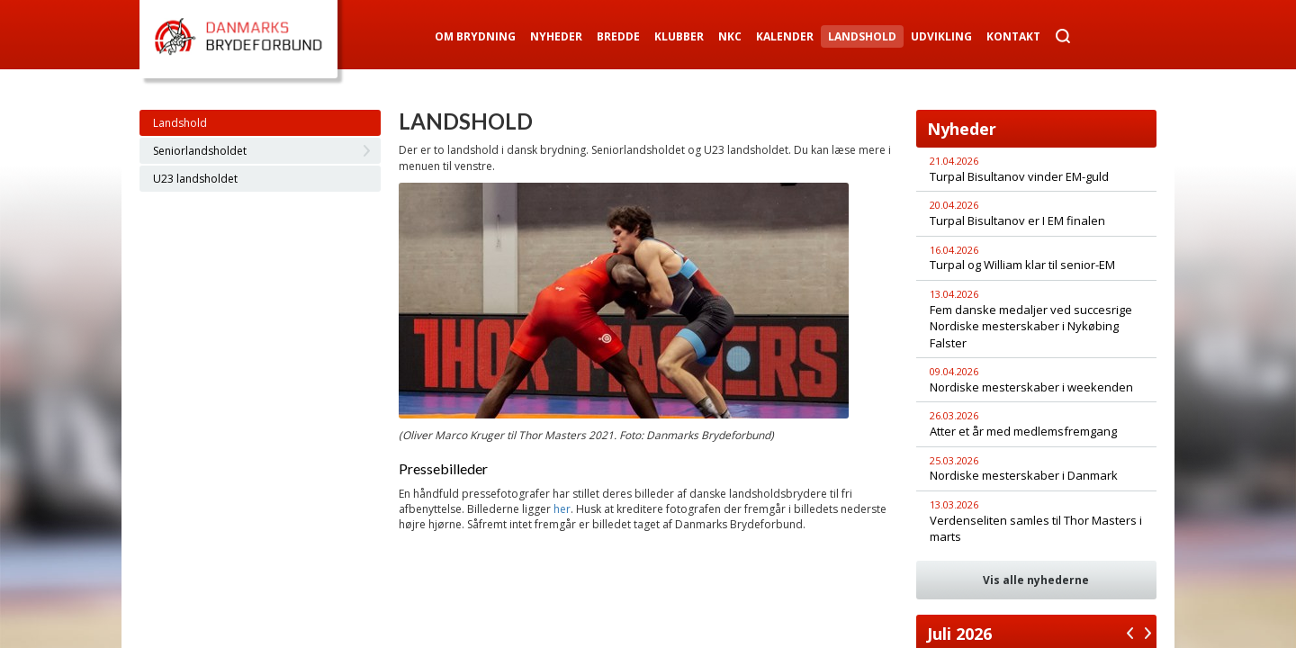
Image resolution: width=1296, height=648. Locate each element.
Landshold (862, 36)
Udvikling (941, 36)
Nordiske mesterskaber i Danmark (1024, 475)
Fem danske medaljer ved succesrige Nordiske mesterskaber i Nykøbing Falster (1031, 326)
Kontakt (1013, 36)
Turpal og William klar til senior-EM (1022, 264)
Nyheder (556, 36)
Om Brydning (475, 36)
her (562, 509)
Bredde (618, 36)
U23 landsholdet (195, 178)
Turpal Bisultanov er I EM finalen (1017, 220)
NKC (730, 36)
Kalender (785, 36)
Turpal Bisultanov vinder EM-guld (1019, 176)
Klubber (679, 36)
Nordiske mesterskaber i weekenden (1031, 387)
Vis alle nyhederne (1036, 580)
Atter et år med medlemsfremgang (1023, 431)
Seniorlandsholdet (200, 150)
